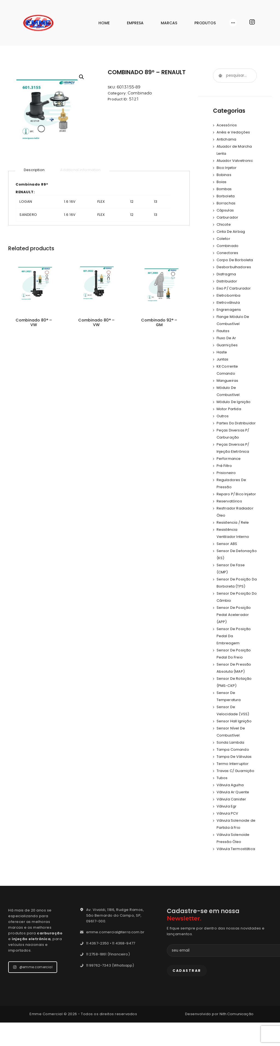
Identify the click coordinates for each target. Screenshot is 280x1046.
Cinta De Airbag (232, 231)
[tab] (34, 170)
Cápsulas (226, 210)
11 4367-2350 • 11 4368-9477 (112, 964)
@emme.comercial (33, 988)
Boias (222, 181)
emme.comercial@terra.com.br (116, 953)
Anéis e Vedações (234, 132)
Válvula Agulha (231, 799)
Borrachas (227, 203)
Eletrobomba (229, 295)
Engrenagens (229, 309)
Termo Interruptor (233, 777)
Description (35, 169)
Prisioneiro (227, 479)
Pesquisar (220, 75)
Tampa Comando (233, 763)
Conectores (228, 252)
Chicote (224, 224)
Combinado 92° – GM (159, 323)
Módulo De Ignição (234, 401)
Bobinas (224, 174)
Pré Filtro (225, 472)
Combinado (140, 93)
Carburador (228, 217)
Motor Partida (230, 409)
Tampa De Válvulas (235, 770)
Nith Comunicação (236, 1037)
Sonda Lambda (231, 756)
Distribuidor (227, 281)
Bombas (224, 189)
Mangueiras (228, 380)
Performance (229, 465)
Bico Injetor (227, 167)
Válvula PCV (228, 827)
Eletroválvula (229, 302)
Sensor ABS (227, 558)
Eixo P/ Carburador (235, 288)
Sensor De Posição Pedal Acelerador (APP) (235, 629)
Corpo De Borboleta (236, 260)
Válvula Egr (227, 820)
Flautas (223, 330)
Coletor (224, 238)
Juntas (223, 359)
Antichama (227, 139)
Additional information (82, 169)
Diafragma (227, 274)
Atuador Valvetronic (236, 160)
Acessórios (227, 125)
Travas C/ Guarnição (236, 785)
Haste (222, 352)
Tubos (222, 792)
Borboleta (226, 196)
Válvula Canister (232, 813)
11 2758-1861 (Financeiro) (109, 975)
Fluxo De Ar (227, 338)
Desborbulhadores (235, 267)
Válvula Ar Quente (234, 806)
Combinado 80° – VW (34, 323)
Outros (223, 416)
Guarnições (228, 345)
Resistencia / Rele (234, 536)
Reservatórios (230, 515)
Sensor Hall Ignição (235, 735)
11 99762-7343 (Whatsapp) (111, 986)
